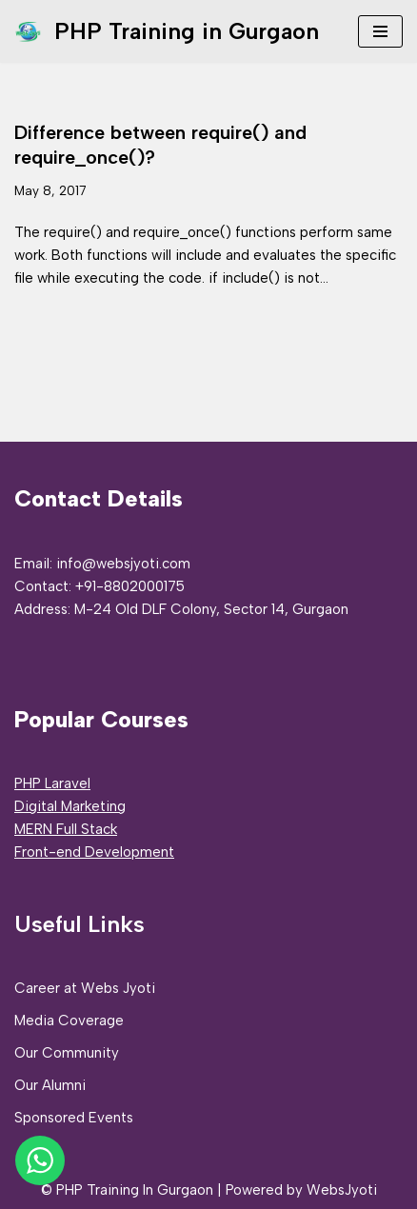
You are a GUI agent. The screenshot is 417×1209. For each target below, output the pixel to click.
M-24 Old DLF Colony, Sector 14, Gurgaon (211, 609)
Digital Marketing (70, 806)
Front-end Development (94, 852)
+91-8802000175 (130, 586)
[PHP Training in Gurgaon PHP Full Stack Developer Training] (166, 31)
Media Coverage (69, 1020)
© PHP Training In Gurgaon (127, 1190)
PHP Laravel (52, 783)
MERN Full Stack (65, 829)
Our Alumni (50, 1085)
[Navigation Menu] (380, 31)
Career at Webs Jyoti (84, 988)
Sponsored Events (73, 1117)
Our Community (66, 1052)
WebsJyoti (342, 1190)
